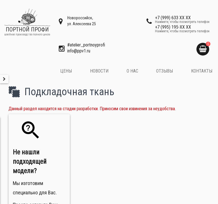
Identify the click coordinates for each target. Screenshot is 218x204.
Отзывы (164, 71)
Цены (66, 71)
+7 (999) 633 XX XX (182, 19)
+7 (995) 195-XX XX (182, 28)
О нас (132, 71)
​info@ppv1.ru (78, 51)
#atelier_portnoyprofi (86, 45)
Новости (99, 71)
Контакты (201, 71)
